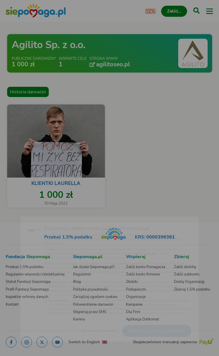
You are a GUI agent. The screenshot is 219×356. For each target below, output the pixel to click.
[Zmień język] (16, 218)
